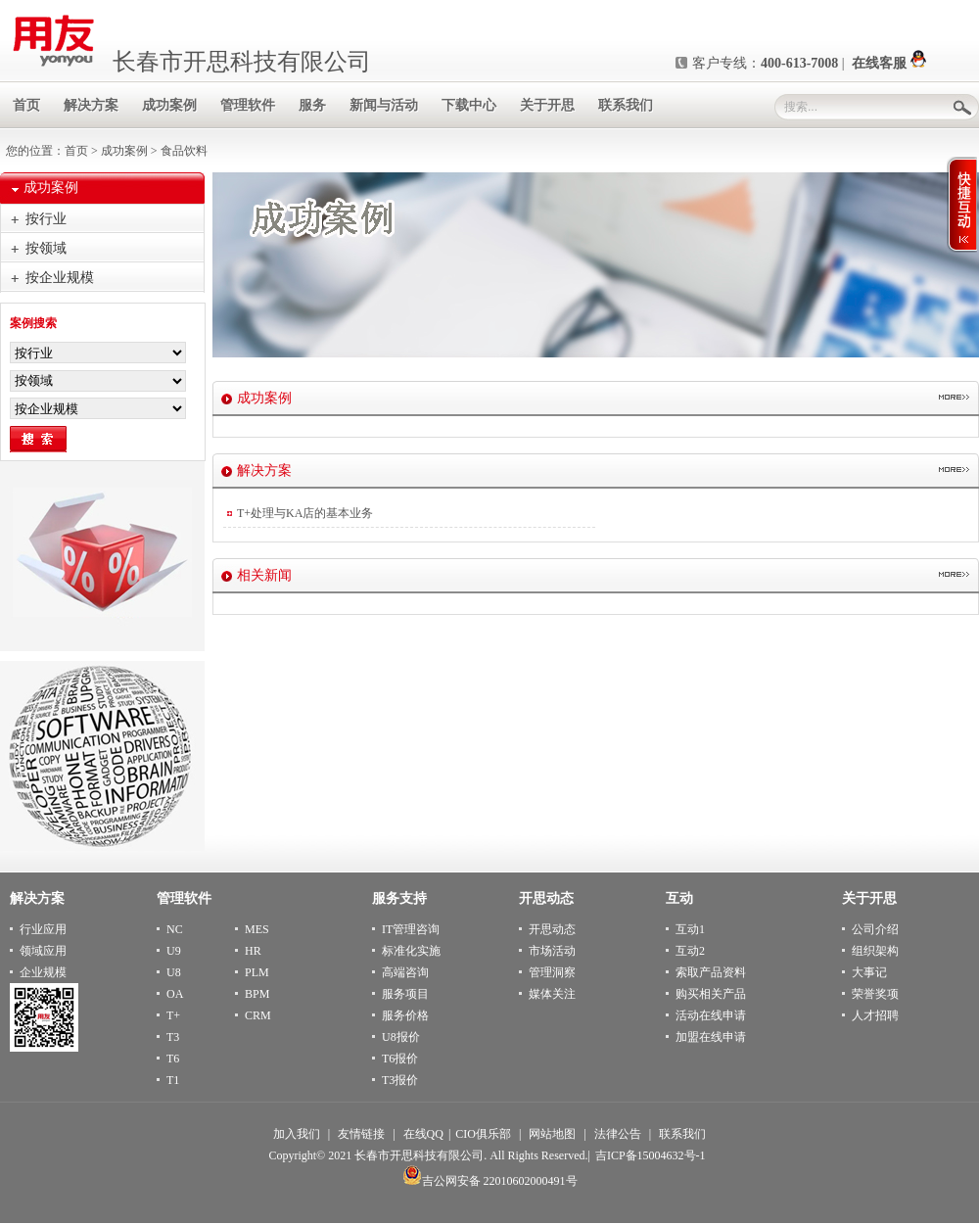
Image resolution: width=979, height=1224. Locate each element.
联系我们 (682, 1134)
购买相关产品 (711, 994)
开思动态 (552, 929)
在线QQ (423, 1134)
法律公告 (617, 1134)
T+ (173, 1015)
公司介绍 (875, 929)
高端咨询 (405, 972)
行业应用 (43, 929)
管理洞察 (552, 972)
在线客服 (889, 63)
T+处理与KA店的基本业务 (305, 513)
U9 (173, 951)
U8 (173, 972)
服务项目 (405, 994)
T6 (172, 1058)
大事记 (869, 972)
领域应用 (43, 951)
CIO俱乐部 (483, 1134)
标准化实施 (411, 951)
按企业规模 (59, 277)
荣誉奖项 (875, 994)
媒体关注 (552, 994)
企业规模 (43, 972)
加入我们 (296, 1134)
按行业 (46, 219)
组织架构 (875, 951)
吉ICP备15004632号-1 (650, 1155)
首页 (76, 151)
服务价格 (405, 1015)
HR (253, 951)
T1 (172, 1080)
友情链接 (361, 1134)
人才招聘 (875, 1015)
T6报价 (400, 1058)
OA (174, 994)
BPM (257, 994)
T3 (172, 1037)
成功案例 (124, 151)
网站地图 (552, 1134)
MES (257, 929)
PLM (257, 972)
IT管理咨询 (411, 929)
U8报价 (401, 1037)
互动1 (690, 929)
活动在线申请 (711, 1015)
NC (174, 929)
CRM (258, 1015)
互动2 (690, 951)
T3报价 (400, 1080)
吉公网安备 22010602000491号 (490, 1181)
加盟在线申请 (711, 1037)
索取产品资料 (711, 972)
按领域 (46, 248)
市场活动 (552, 951)
